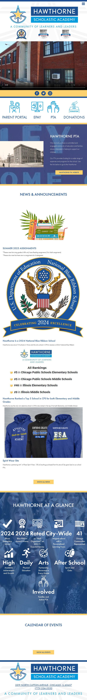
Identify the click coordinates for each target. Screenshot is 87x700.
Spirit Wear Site (11, 460)
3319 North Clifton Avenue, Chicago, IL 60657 (43, 685)
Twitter (43, 94)
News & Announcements (43, 194)
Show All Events (43, 652)
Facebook (37, 94)
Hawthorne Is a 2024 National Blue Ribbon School (29, 340)
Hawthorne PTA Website (69, 172)
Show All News (43, 482)
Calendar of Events (43, 625)
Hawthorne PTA (64, 136)
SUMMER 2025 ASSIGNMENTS (19, 248)
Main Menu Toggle (83, 4)
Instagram (50, 94)
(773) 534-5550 (43, 688)
